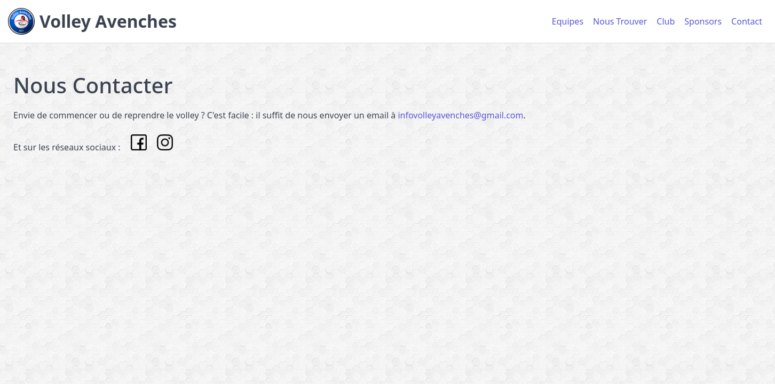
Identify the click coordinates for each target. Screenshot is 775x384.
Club (666, 21)
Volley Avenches (108, 21)
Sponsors (703, 21)
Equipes (567, 21)
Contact (746, 21)
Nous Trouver (620, 21)
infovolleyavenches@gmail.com (460, 115)
